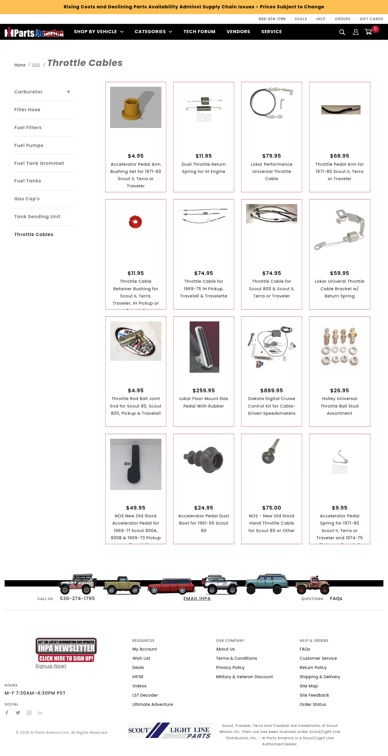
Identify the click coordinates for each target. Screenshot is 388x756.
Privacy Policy (230, 667)
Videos (139, 686)
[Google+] (40, 712)
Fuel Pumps (29, 145)
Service (271, 31)
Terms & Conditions (236, 658)
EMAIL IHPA (197, 598)
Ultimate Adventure (152, 704)
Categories (153, 31)
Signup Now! (66, 653)
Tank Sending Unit (37, 216)
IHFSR (138, 677)
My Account (144, 649)
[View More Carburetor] (68, 92)
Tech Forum (200, 31)
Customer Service (318, 658)
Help (321, 18)
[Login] (356, 31)
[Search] (342, 32)
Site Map (309, 686)
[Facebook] (7, 712)
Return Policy (313, 667)
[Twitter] (18, 712)
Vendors (238, 31)
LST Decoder (145, 695)
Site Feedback (314, 695)
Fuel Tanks (27, 181)
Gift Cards (371, 18)
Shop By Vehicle (98, 31)
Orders (343, 18)
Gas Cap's (27, 198)
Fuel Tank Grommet (39, 163)
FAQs (336, 598)
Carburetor (28, 91)
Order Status (313, 704)
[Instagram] (29, 712)
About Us (225, 649)
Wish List (141, 658)
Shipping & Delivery (320, 677)
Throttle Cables (34, 234)
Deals (301, 18)
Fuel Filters (28, 127)
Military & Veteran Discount (244, 677)
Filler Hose (27, 109)
